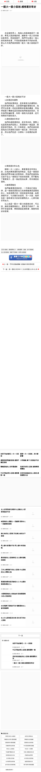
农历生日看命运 (29, 736)
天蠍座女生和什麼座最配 (10, 739)
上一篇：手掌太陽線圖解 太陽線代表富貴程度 (18, 264)
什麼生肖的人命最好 (10, 736)
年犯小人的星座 (10, 749)
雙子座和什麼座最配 (29, 764)
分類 (34, 1)
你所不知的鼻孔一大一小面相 (22, 643)
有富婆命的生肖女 (10, 755)
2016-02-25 (17, 647)
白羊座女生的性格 (28, 758)
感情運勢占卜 (12, 249)
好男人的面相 (22, 252)
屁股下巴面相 (13, 252)
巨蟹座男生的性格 (10, 745)
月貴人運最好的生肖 (29, 752)
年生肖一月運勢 (29, 749)
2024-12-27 (5, 577)
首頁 (6, 1)
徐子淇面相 (30, 249)
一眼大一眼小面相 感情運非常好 (23, 663)
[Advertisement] (20, 21)
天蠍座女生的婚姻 (28, 739)
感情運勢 (19, 249)
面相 (24, 249)
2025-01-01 (5, 528)
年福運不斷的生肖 (10, 752)
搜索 (20, 1)
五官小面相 (4, 249)
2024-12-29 (5, 553)
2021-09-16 (17, 653)
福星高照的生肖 (29, 761)
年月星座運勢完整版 (29, 745)
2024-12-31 (5, 540)
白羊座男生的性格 (10, 761)
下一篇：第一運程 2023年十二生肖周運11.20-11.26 (21, 269)
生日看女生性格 (10, 758)
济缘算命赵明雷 (29, 755)
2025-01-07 (5, 516)
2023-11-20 (5, 10)
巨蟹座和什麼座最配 (10, 742)
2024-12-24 (5, 589)
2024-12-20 (5, 613)
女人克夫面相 (5, 252)
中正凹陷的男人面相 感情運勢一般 (24, 650)
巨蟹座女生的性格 (28, 742)
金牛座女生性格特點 (10, 764)
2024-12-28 (5, 565)
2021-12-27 (17, 660)
